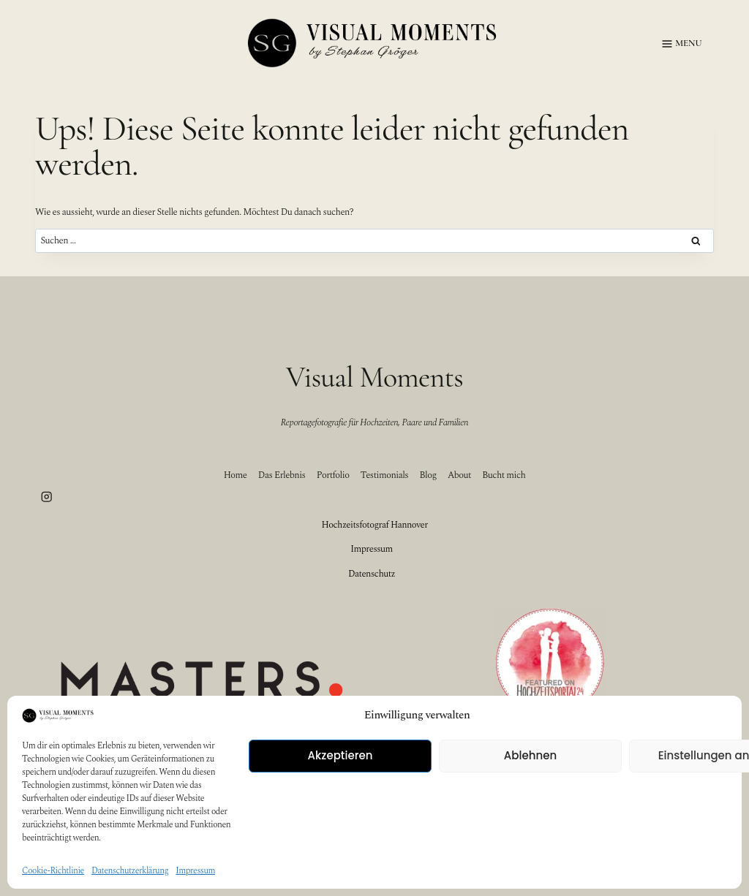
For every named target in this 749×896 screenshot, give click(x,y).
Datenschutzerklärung (129, 871)
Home (235, 475)
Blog (428, 475)
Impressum (195, 871)
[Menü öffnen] (678, 43)
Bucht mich (503, 475)
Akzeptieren (340, 755)
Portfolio (333, 475)
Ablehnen (530, 755)
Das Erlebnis (282, 475)
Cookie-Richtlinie (53, 871)
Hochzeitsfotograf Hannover (374, 524)
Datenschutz (371, 573)
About (459, 475)
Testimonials (384, 475)
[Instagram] (46, 497)
